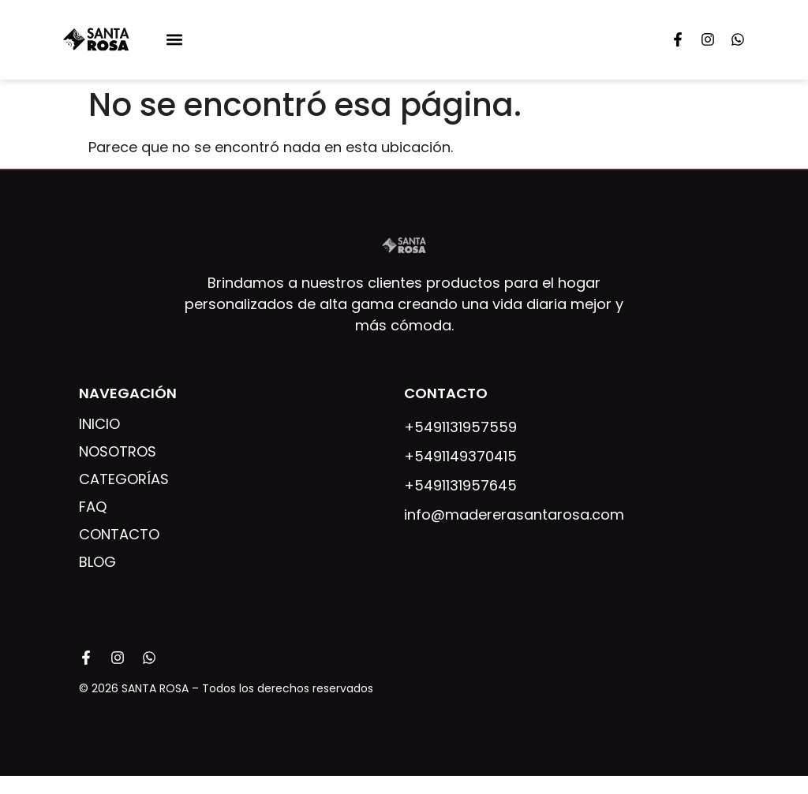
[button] (174, 40)
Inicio (99, 424)
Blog (97, 562)
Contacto (119, 534)
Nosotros (117, 452)
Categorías (124, 479)
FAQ (93, 507)
